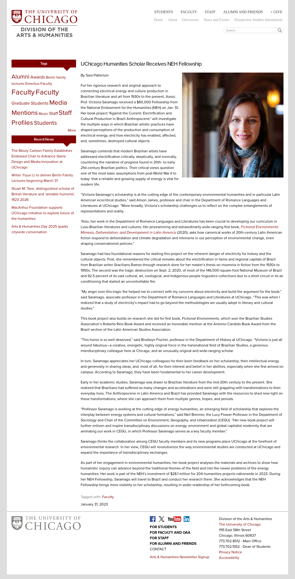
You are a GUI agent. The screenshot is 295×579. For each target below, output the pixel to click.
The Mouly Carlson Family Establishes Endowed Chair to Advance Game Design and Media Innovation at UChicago (42, 159)
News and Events (216, 20)
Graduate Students (30, 103)
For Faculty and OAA (170, 532)
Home (158, 20)
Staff (210, 12)
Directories (190, 20)
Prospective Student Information (258, 20)
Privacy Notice (230, 552)
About (172, 20)
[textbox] (253, 30)
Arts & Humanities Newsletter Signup (179, 557)
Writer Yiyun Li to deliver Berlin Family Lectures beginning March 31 (42, 177)
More (72, 130)
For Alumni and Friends (173, 543)
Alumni (21, 76)
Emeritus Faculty (38, 83)
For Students (163, 527)
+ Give (276, 12)
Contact (158, 549)
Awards (37, 77)
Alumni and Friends (243, 12)
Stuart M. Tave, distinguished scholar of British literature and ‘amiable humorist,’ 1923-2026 (43, 194)
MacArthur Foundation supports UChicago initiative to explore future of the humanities (43, 213)
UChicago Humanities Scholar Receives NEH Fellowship (141, 64)
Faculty (189, 12)
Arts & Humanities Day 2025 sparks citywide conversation (40, 229)
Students (163, 12)
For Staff (159, 538)
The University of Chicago (240, 524)
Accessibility (229, 557)
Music (43, 113)
